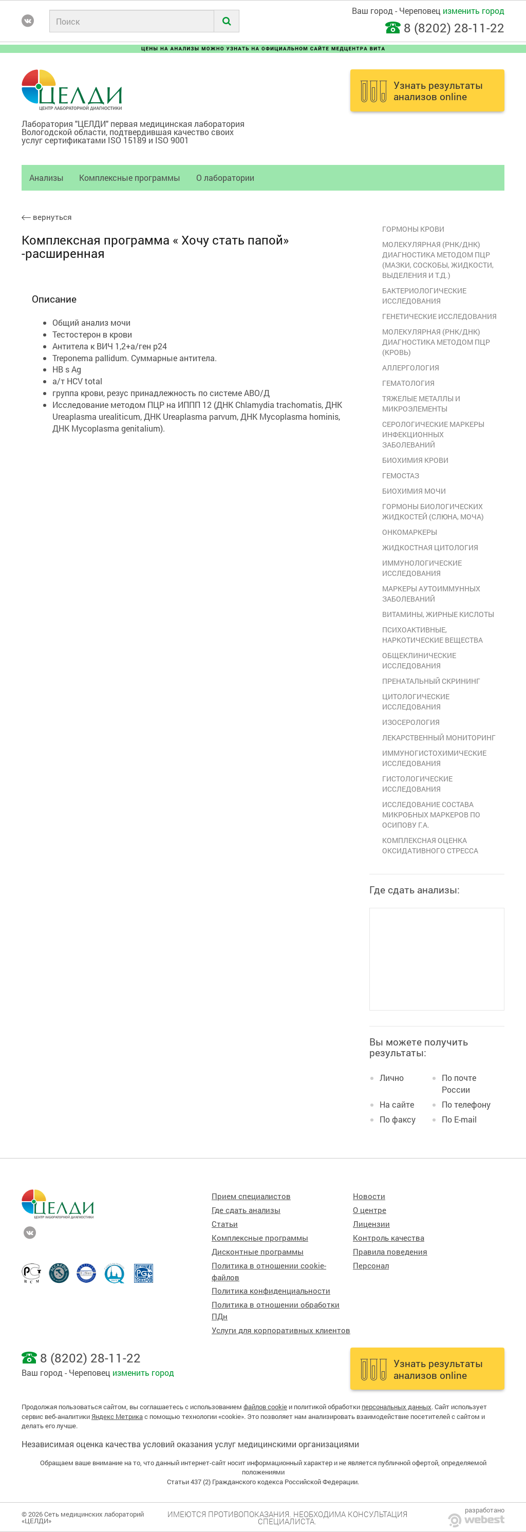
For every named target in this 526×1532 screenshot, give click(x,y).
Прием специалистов (251, 1196)
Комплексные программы (129, 177)
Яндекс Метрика (117, 1416)
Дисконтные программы (258, 1252)
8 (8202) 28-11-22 (454, 28)
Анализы (46, 177)
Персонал (371, 1266)
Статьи (225, 1224)
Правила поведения (390, 1252)
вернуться (47, 217)
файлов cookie (265, 1406)
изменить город (473, 10)
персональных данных (396, 1406)
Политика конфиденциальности (271, 1291)
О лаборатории (225, 177)
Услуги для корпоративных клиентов (281, 1330)
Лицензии (371, 1224)
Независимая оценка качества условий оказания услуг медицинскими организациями (190, 1443)
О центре (369, 1210)
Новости (369, 1196)
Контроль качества (388, 1238)
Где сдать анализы (246, 1210)
